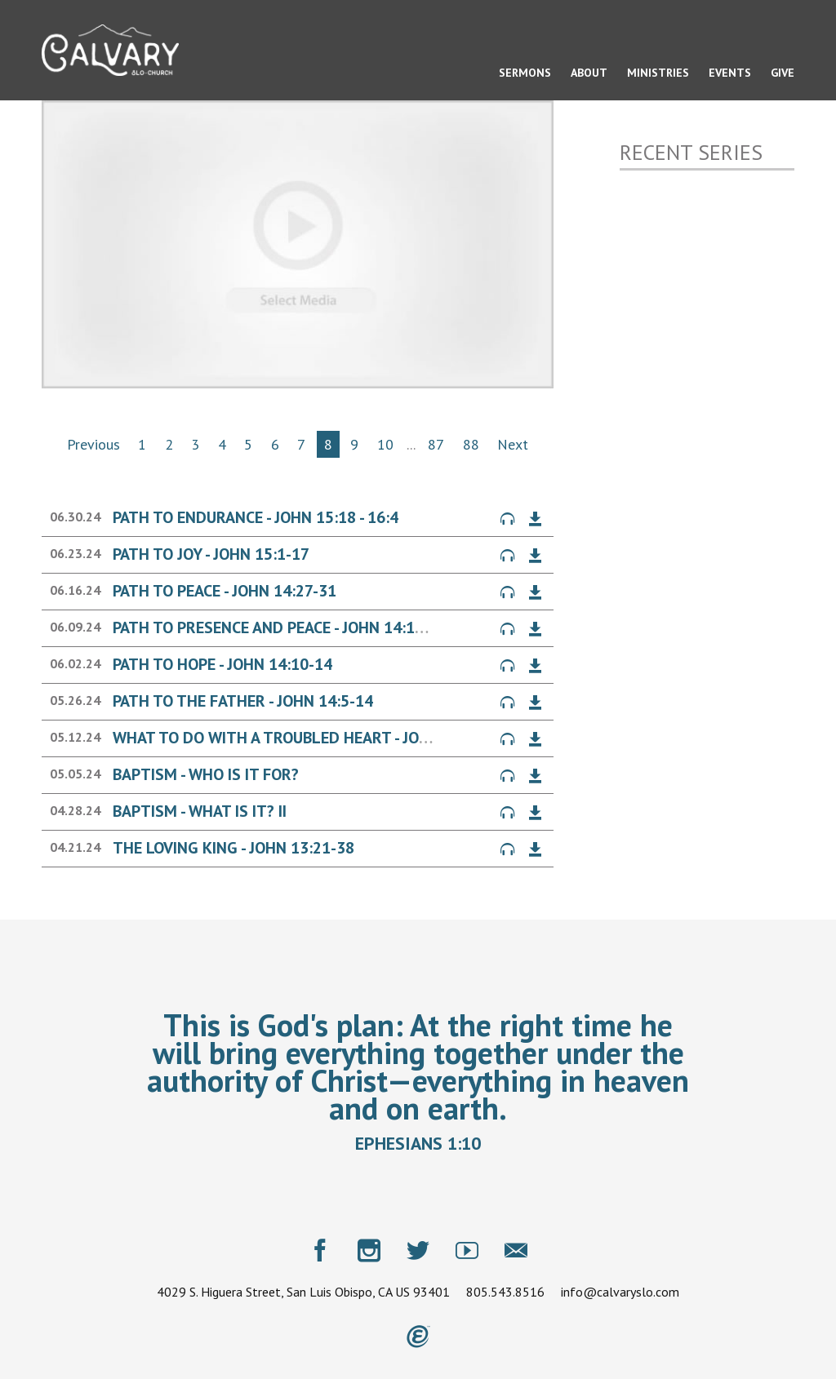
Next (512, 444)
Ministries (658, 72)
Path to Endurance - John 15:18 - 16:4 (255, 517)
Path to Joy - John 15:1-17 (211, 554)
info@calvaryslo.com (620, 1292)
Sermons (525, 72)
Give (782, 72)
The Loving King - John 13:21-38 (233, 847)
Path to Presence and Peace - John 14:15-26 (280, 627)
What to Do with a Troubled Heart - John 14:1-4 (301, 737)
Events (730, 72)
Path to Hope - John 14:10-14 (222, 664)
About (589, 72)
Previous (93, 444)
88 (471, 444)
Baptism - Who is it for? (206, 774)
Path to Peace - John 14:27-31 (224, 590)
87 (436, 444)
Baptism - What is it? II (200, 811)
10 (385, 444)
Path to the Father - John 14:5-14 (243, 701)
